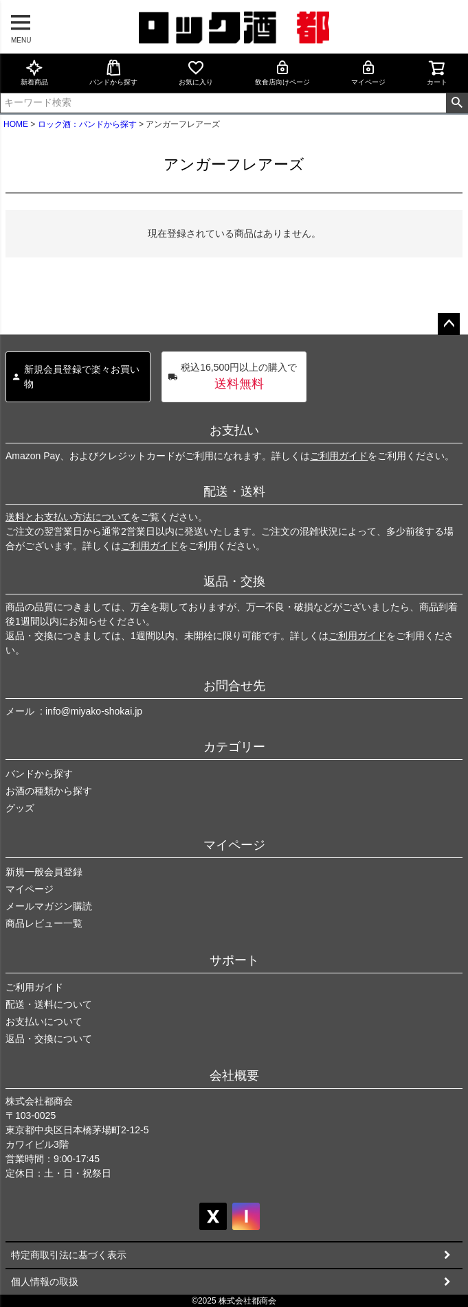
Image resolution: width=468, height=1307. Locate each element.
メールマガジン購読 (48, 906)
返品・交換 (234, 581)
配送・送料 (234, 491)
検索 (456, 103)
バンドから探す (113, 72)
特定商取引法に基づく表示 (68, 1254)
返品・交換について (48, 1038)
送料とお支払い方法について (68, 516)
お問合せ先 (234, 686)
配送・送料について (48, 1004)
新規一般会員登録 (43, 871)
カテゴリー (234, 747)
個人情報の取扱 (44, 1281)
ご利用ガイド (339, 455)
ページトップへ (449, 324)
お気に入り (196, 72)
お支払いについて (43, 1021)
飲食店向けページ (282, 72)
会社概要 (234, 1076)
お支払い (234, 430)
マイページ (368, 72)
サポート (234, 960)
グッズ (19, 807)
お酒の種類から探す (48, 790)
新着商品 (34, 72)
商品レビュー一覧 (43, 923)
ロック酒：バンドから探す (87, 124)
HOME (15, 124)
